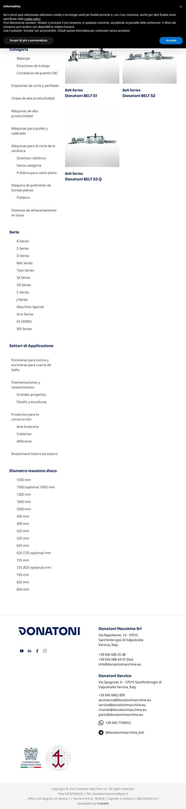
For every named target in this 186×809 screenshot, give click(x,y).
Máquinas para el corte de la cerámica (33, 148)
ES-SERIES (24, 321)
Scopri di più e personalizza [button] (28, 40)
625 (19, 545)
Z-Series (23, 248)
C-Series (23, 292)
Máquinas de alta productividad (24, 113)
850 (19, 589)
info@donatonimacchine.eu (120, 664)
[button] (180, 6)
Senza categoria (29, 165)
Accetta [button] (171, 40)
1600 (20, 501)
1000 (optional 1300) (32, 487)
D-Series (23, 255)
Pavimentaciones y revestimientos (25, 384)
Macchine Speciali (30, 307)
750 (19, 575)
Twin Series (25, 270)
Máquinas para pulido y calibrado (29, 131)
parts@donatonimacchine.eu (121, 714)
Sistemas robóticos (31, 158)
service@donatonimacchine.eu (122, 705)
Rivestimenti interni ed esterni (34, 454)
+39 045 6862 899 (112, 695)
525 (19, 538)
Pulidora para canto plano (37, 172)
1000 (20, 480)
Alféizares (24, 441)
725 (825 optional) (30, 567)
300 (19, 516)
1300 (20, 494)
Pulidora (23, 197)
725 (19, 560)
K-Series (23, 241)
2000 (20, 509)
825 (19, 582)
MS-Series (24, 329)
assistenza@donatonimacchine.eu (125, 700)
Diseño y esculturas (32, 402)
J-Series (22, 299)
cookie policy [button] (32, 18)
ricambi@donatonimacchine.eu (123, 710)
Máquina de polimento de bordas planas (31, 187)
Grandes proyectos (31, 394)
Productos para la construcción (25, 417)
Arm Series (25, 314)
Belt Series (25, 263)
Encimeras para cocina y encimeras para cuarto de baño (31, 365)
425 (19, 531)
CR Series (24, 285)
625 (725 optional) (30, 553)
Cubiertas (24, 434)
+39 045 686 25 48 (112, 654)
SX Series (23, 277)
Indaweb (103, 803)
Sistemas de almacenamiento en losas (34, 212)
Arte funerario (28, 426)
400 (19, 523)
